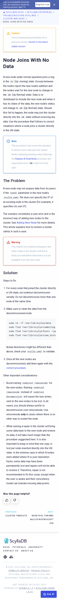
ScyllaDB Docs (13, 12)
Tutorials (19, 547)
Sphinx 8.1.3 (26, 588)
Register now (42, 4)
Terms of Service (18, 571)
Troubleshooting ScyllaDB (20, 15)
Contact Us (11, 551)
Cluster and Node (14, 19)
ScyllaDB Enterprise (40, 12)
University (35, 547)
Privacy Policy (40, 571)
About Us (27, 551)
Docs (6, 547)
